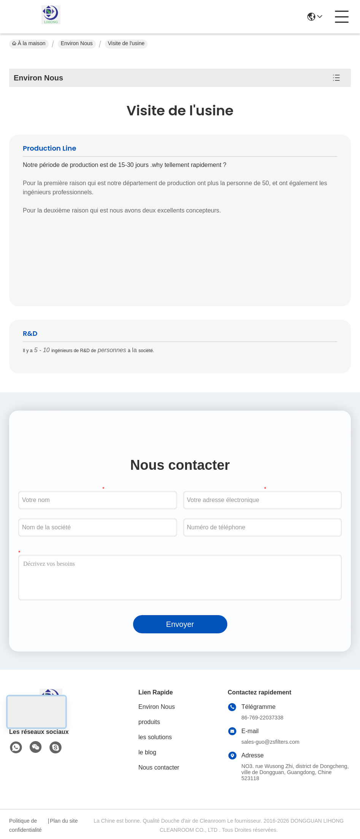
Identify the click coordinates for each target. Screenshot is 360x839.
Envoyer (180, 624)
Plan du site (64, 821)
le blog (147, 752)
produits (149, 722)
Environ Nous (77, 43)
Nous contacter (158, 767)
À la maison (29, 43)
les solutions (155, 737)
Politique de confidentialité (25, 825)
